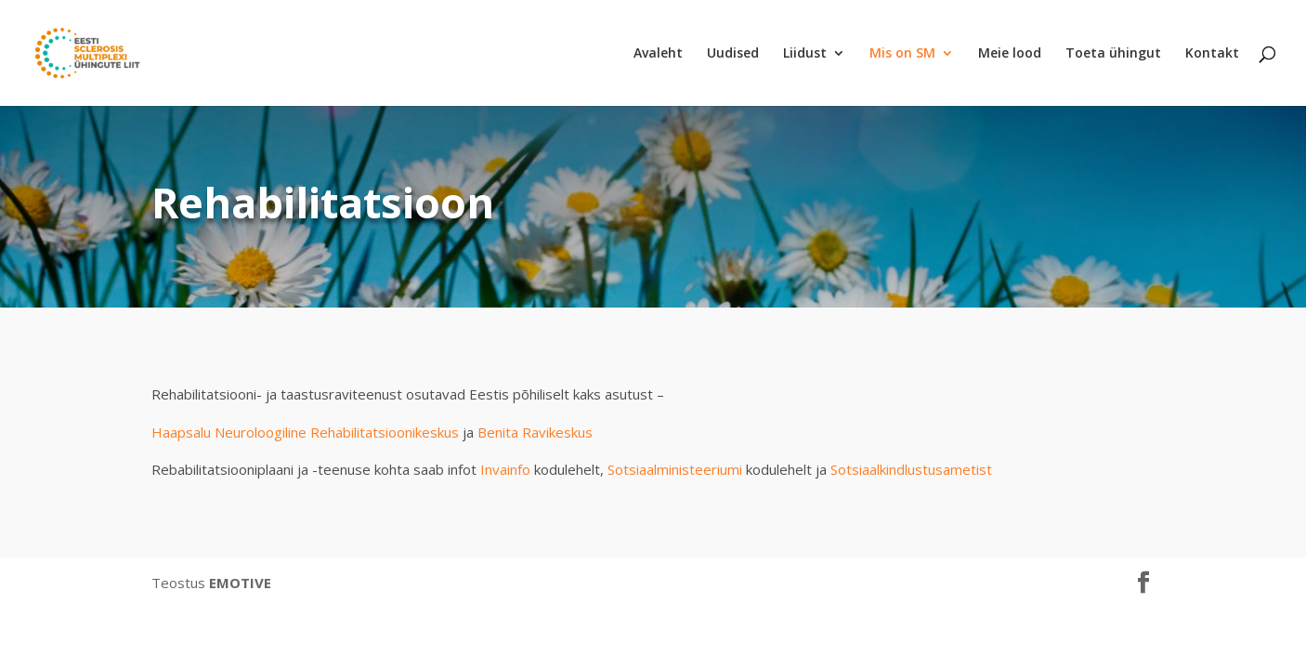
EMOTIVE (240, 582)
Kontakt (1212, 53)
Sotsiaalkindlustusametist (911, 469)
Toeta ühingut (1113, 53)
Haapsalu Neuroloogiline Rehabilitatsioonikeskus (305, 432)
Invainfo (505, 469)
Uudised (733, 53)
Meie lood (1009, 53)
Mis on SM (902, 53)
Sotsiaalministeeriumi (674, 469)
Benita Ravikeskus (535, 432)
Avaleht (658, 53)
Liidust (805, 53)
